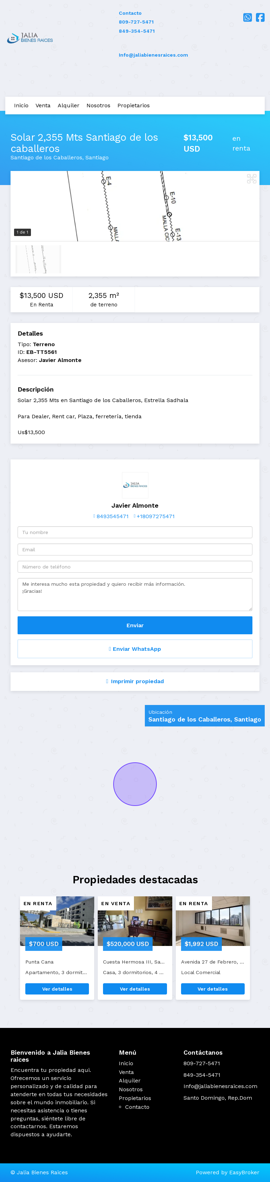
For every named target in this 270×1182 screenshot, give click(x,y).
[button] (9, 951)
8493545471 (113, 516)
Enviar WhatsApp (135, 649)
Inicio (21, 105)
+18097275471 (156, 516)
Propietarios (133, 105)
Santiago (97, 157)
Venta (43, 105)
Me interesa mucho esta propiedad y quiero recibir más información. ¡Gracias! (135, 594)
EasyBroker (244, 1172)
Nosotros (98, 105)
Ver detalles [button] (57, 989)
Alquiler (68, 105)
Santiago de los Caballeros (46, 157)
